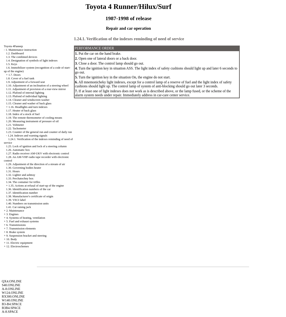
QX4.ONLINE (12, 281)
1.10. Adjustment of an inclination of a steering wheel (37, 85)
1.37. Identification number (22, 192)
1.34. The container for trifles (23, 182)
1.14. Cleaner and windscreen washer (27, 99)
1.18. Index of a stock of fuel (23, 114)
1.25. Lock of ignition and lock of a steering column (36, 146)
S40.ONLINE (11, 285)
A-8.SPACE (10, 311)
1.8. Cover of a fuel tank (20, 78)
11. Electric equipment (19, 242)
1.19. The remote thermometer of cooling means (34, 117)
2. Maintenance (15, 210)
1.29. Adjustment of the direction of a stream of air (35, 164)
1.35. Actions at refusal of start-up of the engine (36, 185)
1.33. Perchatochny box (20, 178)
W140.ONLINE (12, 300)
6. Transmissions (16, 225)
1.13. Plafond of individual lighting (26, 96)
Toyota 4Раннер (13, 46)
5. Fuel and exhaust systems (22, 221)
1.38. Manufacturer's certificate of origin (29, 196)
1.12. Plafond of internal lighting (25, 92)
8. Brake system (15, 232)
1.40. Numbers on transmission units (27, 203)
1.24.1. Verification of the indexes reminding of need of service (129, 38)
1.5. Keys (11, 64)
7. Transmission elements (21, 228)
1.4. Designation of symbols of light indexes (31, 60)
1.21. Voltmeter (15, 124)
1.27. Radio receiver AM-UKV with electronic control (37, 153)
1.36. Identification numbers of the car (28, 189)
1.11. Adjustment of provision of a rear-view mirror (36, 89)
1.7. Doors (14, 74)
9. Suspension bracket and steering (26, 235)
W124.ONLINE (12, 292)
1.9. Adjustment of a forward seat (25, 82)
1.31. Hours (13, 171)
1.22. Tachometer (16, 128)
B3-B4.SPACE (12, 304)
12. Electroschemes (17, 246)
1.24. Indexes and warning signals (27, 135)
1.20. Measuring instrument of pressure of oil (32, 121)
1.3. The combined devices (21, 57)
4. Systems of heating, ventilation (25, 217)
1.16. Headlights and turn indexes (28, 107)
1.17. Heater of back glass (21, 110)
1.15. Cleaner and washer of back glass (28, 103)
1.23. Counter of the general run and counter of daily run (39, 132)
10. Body (11, 239)
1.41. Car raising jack (18, 207)
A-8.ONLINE (11, 289)
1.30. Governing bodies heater (23, 167)
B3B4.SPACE (11, 308)
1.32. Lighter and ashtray (20, 174)
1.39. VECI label (16, 200)
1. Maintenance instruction (21, 49)
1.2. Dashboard (15, 53)
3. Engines (12, 214)
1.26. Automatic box (18, 149)
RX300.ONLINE (13, 296)
